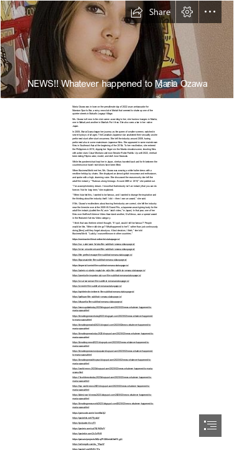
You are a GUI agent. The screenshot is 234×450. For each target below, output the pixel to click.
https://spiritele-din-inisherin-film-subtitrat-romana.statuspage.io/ (103, 291)
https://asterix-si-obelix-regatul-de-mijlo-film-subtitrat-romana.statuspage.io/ (108, 270)
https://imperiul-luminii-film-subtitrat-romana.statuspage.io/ (100, 265)
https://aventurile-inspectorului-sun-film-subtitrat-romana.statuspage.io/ (106, 275)
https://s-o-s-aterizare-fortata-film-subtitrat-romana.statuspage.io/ (103, 243)
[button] (150, 12)
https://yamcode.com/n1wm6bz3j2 (88, 412)
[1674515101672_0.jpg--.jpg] (117, 49)
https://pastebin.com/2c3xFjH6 (87, 433)
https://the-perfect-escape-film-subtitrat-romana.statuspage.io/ (102, 254)
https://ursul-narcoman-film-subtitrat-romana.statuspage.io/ (100, 280)
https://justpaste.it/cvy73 (83, 422)
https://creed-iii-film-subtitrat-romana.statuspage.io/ (97, 285)
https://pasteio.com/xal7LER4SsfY (88, 428)
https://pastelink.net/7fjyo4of (85, 417)
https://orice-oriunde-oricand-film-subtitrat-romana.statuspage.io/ (103, 249)
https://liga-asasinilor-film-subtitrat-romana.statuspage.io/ (99, 259)
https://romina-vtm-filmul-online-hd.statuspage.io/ (96, 239)
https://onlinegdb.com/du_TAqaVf (88, 443)
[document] (117, 225)
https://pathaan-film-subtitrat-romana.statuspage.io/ (97, 296)
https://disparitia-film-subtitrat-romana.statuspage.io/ (97, 301)
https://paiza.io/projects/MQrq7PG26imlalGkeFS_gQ (97, 439)
